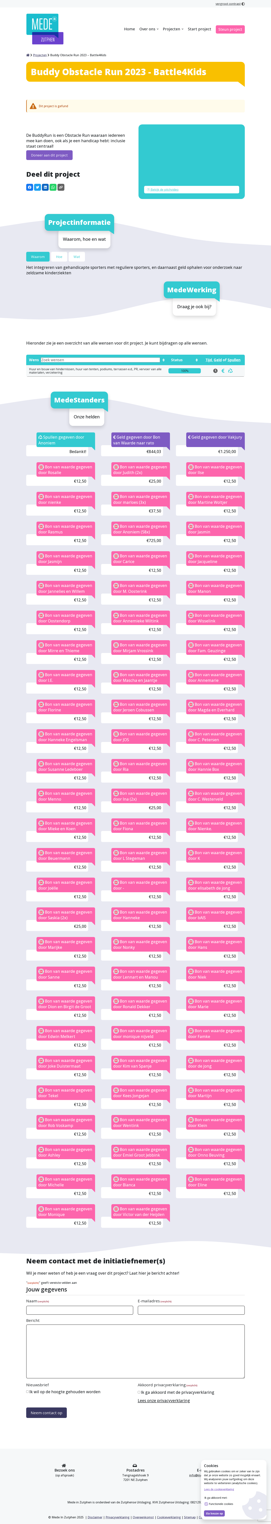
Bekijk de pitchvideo (163, 190)
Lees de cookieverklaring (219, 1489)
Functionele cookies (218, 1504)
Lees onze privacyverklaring (164, 1400)
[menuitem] (129, 29)
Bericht (33, 1320)
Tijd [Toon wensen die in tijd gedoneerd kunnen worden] (208, 359)
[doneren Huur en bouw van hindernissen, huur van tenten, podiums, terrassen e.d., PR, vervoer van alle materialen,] (223, 371)
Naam (37, 1301)
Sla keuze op (214, 1513)
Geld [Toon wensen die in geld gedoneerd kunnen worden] (218, 359)
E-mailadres (154, 1301)
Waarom (38, 256)
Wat (77, 256)
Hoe (59, 256)
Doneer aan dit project (49, 155)
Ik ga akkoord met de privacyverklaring (177, 1392)
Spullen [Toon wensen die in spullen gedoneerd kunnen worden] (234, 359)
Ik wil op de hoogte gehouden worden (65, 1391)
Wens (94, 359)
